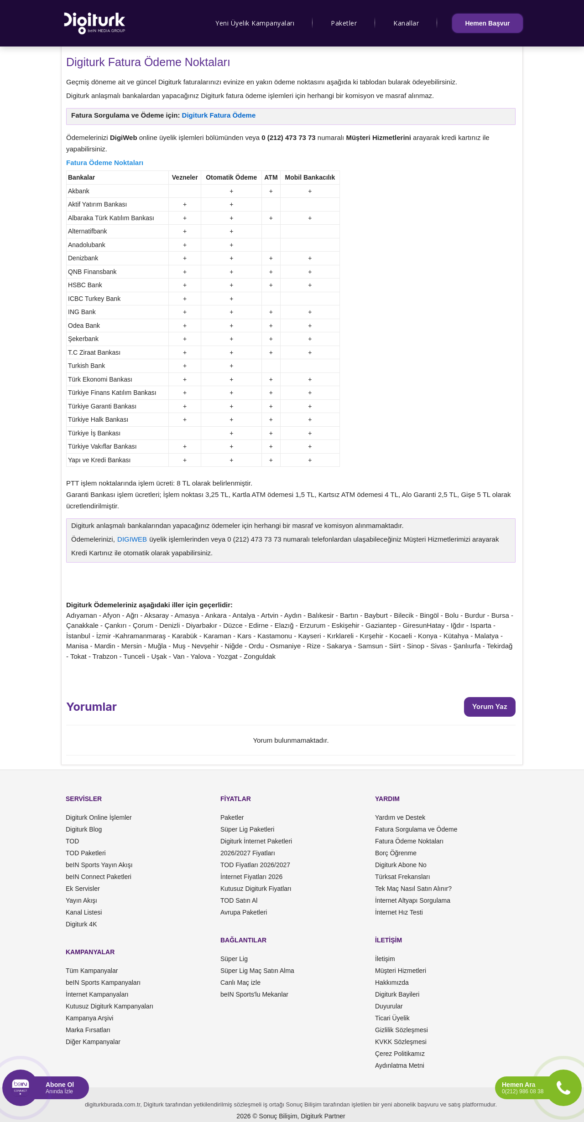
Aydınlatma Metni (399, 1065)
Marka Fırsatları (88, 1030)
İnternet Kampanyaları (97, 994)
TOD (72, 841)
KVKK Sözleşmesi (401, 1041)
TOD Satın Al (238, 900)
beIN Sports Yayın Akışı (99, 865)
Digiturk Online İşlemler (99, 817)
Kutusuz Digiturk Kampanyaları (109, 1006)
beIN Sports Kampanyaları (103, 982)
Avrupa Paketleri (243, 912)
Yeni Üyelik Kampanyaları (254, 23)
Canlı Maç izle (240, 982)
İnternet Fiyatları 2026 (251, 876)
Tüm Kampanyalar (92, 970)
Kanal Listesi (84, 912)
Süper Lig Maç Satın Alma (257, 970)
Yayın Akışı (81, 900)
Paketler (344, 23)
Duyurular (389, 1006)
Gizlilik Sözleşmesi (401, 1030)
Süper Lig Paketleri (247, 829)
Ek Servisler (83, 888)
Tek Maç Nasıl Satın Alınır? (413, 888)
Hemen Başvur (487, 23)
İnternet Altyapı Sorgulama (412, 900)
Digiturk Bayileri (397, 994)
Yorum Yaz (489, 706)
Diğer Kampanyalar (93, 1041)
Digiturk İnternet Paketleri (256, 841)
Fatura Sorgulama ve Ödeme (416, 829)
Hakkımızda (392, 982)
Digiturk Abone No (401, 865)
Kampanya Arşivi (89, 1018)
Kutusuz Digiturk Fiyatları (256, 888)
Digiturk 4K (81, 924)
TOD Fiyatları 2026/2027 (255, 865)
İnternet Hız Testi (399, 912)
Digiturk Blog (84, 829)
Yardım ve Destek (400, 817)
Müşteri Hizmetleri (400, 970)
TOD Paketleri (86, 853)
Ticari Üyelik (392, 1018)
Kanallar (406, 23)
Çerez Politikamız (400, 1053)
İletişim (385, 958)
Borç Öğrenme (396, 853)
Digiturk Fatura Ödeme (219, 115)
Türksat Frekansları (402, 876)
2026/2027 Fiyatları (247, 853)
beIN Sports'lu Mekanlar (254, 994)
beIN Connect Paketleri (98, 876)
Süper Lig (234, 958)
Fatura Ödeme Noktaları (409, 841)
